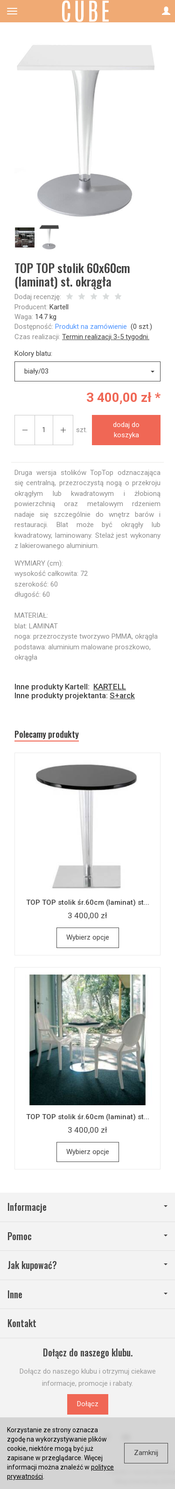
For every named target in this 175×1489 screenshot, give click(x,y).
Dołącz (87, 1404)
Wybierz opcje (87, 937)
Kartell (59, 307)
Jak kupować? (87, 1265)
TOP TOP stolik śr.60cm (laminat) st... (87, 902)
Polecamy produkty (46, 734)
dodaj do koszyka (126, 430)
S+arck (122, 695)
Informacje (87, 1207)
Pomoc (87, 1236)
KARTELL (109, 686)
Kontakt (21, 1323)
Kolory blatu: (33, 353)
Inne (87, 1294)
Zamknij (146, 1453)
